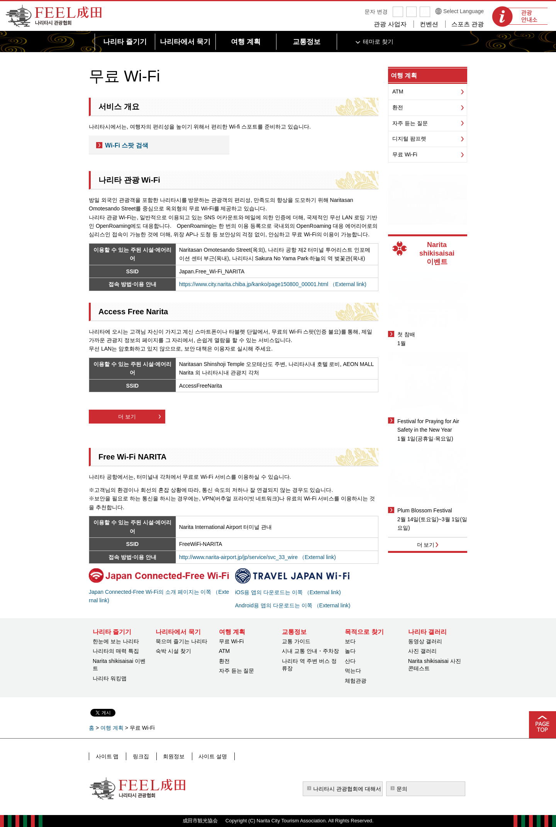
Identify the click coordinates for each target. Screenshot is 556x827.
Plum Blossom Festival (424, 510)
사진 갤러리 (422, 651)
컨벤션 (429, 24)
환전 (397, 107)
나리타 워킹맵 (110, 678)
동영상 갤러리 (425, 641)
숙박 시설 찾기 (173, 651)
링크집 (139, 756)
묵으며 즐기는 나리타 (181, 641)
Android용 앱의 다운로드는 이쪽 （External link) (293, 605)
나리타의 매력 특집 (116, 651)
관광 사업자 (390, 24)
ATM (397, 91)
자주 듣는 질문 (410, 123)
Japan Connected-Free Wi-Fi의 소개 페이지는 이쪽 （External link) (159, 596)
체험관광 (355, 681)
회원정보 (171, 756)
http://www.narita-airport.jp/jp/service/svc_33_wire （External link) (257, 557)
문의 (402, 789)
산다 (350, 661)
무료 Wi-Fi (404, 154)
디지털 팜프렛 (409, 139)
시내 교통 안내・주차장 (310, 651)
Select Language (463, 11)
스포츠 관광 (467, 24)
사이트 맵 (107, 756)
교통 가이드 (296, 641)
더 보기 (127, 417)
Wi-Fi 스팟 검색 (126, 145)
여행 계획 (404, 75)
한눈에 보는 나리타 (116, 641)
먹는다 (353, 671)
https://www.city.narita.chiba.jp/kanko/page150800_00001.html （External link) (272, 284)
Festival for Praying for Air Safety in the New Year (428, 425)
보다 (350, 641)
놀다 (350, 651)
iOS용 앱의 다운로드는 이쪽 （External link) (288, 592)
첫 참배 (406, 334)
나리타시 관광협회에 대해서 (347, 789)
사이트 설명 (209, 756)
